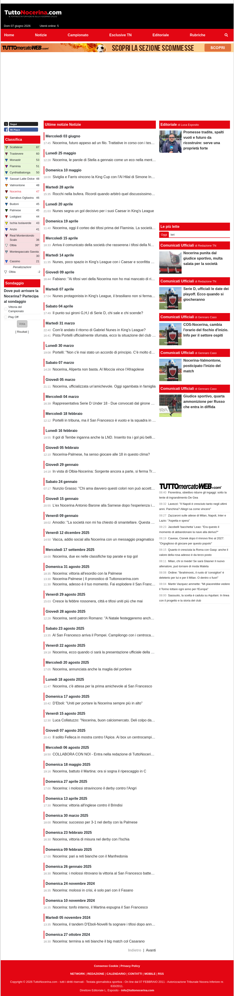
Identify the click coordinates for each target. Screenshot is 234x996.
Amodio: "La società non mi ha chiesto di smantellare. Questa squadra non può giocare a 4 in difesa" (132, 522)
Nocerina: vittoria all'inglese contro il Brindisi (87, 805)
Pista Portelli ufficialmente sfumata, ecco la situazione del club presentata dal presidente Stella (127, 335)
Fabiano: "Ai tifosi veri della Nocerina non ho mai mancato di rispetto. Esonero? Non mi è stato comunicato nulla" (142, 279)
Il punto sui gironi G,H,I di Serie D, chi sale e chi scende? (98, 313)
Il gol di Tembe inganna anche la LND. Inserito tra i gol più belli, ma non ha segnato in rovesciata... (130, 437)
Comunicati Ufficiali (177, 245)
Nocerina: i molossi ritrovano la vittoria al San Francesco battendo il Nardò (111, 873)
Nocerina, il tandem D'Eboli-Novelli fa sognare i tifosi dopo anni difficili (108, 924)
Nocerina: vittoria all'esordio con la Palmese (87, 573)
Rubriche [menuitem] (197, 35)
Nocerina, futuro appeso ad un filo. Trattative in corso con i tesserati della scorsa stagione (123, 143)
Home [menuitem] (9, 35)
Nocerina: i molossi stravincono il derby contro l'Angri (95, 788)
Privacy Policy (130, 966)
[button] (22, 323)
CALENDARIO (116, 973)
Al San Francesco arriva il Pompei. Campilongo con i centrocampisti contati (112, 635)
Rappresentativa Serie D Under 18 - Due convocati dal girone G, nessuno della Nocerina (123, 403)
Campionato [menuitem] (78, 35)
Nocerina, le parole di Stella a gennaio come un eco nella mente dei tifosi (110, 160)
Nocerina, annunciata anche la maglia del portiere (92, 669)
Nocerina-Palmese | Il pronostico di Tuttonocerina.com (96, 579)
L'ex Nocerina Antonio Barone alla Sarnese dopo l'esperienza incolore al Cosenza (117, 505)
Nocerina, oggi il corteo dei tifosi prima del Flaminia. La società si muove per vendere (120, 228)
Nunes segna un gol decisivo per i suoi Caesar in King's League (103, 211)
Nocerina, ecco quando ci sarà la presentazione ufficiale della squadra (108, 652)
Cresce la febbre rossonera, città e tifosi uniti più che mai (98, 601)
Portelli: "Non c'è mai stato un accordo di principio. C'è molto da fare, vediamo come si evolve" (127, 352)
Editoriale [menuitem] (160, 35)
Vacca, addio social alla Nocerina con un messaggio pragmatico (103, 539)
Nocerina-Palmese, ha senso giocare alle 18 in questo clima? (101, 454)
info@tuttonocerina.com (137, 990)
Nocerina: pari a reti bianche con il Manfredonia (90, 856)
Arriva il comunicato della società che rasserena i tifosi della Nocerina (107, 245)
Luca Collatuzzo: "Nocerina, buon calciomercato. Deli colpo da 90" (105, 720)
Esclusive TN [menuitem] (120, 35)
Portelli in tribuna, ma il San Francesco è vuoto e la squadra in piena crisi (110, 420)
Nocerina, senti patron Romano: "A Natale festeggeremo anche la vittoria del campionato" (124, 618)
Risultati (22, 331)
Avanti (151, 950)
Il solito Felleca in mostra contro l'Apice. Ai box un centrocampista (105, 737)
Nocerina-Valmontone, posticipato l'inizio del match (202, 365)
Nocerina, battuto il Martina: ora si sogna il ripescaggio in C (99, 771)
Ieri (173, 234)
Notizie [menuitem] (41, 35)
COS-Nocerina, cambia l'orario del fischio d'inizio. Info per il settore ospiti (205, 330)
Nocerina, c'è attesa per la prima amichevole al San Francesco (102, 686)
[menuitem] (226, 35)
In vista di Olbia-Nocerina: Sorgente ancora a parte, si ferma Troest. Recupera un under (122, 471)
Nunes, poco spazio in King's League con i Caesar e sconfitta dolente (108, 262)
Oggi (164, 234)
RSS (161, 973)
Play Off (13, 317)
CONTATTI (135, 973)
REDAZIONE (95, 973)
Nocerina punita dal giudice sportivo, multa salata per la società (203, 258)
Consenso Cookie (106, 966)
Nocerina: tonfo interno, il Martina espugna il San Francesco (100, 907)
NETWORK (77, 973)
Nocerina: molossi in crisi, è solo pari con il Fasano (93, 890)
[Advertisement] (117, 87)
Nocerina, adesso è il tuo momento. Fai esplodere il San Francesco (106, 584)
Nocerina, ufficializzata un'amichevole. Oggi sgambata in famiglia (104, 386)
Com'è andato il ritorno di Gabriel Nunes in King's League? (99, 330)
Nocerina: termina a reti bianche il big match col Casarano (99, 941)
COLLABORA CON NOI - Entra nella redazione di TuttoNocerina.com (108, 754)
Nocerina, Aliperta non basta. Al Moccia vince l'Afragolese (98, 369)
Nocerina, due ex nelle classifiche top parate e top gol (95, 556)
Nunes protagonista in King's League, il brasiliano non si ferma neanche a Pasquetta (120, 296)
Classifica (13, 139)
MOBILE (150, 973)
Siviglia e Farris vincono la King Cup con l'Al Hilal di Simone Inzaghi (106, 177)
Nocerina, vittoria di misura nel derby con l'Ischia (91, 839)
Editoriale (169, 124)
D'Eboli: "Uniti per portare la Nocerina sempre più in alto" (97, 703)
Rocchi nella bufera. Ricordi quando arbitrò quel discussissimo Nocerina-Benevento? (120, 194)
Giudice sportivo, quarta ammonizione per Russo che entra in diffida (204, 401)
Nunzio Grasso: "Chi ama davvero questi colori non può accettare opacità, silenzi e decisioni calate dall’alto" (138, 488)
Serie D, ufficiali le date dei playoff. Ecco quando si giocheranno (206, 294)
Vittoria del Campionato (16, 309)
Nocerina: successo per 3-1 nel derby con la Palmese (95, 822)
